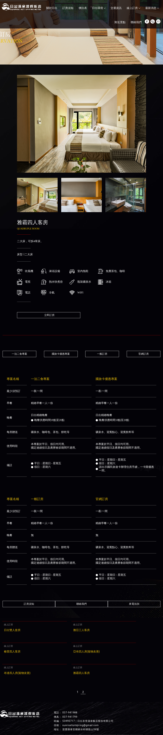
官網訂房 (146, 353)
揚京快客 (69, 732)
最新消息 (152, 8)
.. (92, 732)
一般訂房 (103, 353)
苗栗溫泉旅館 (56, 725)
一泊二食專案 (17, 353)
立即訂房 (49, 315)
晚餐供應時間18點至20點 (47, 419)
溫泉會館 (114, 725)
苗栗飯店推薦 (23, 725)
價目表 (83, 8)
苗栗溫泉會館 (129, 725)
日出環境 (98, 8)
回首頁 (58, 714)
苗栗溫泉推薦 (39, 725)
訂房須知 (67, 8)
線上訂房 (133, 8)
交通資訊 (116, 8)
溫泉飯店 (85, 725)
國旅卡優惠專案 (60, 353)
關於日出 (51, 8)
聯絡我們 (136, 22)
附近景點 (120, 22)
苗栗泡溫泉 (72, 725)
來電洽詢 (135, 603)
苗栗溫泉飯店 (100, 725)
